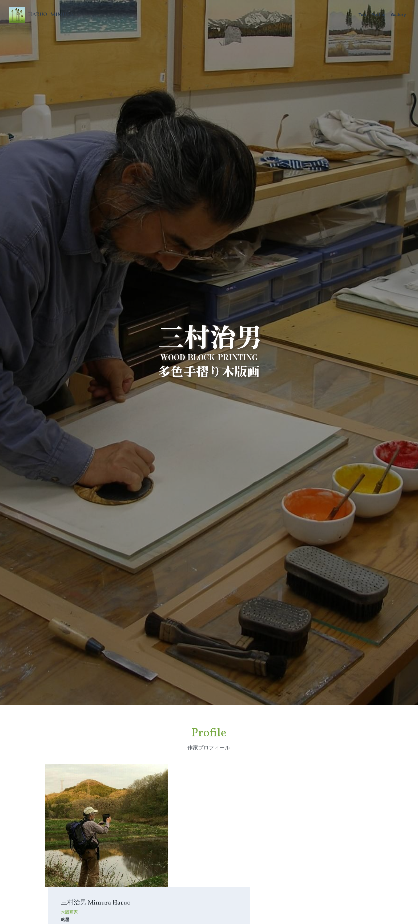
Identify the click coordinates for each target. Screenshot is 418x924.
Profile (378, 14)
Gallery (398, 14)
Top (362, 14)
